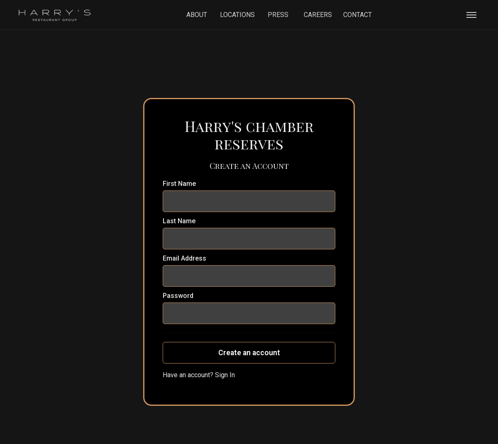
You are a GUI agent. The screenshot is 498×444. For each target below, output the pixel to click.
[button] (471, 15)
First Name (179, 184)
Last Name (179, 221)
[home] (55, 14)
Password (178, 296)
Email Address (184, 258)
